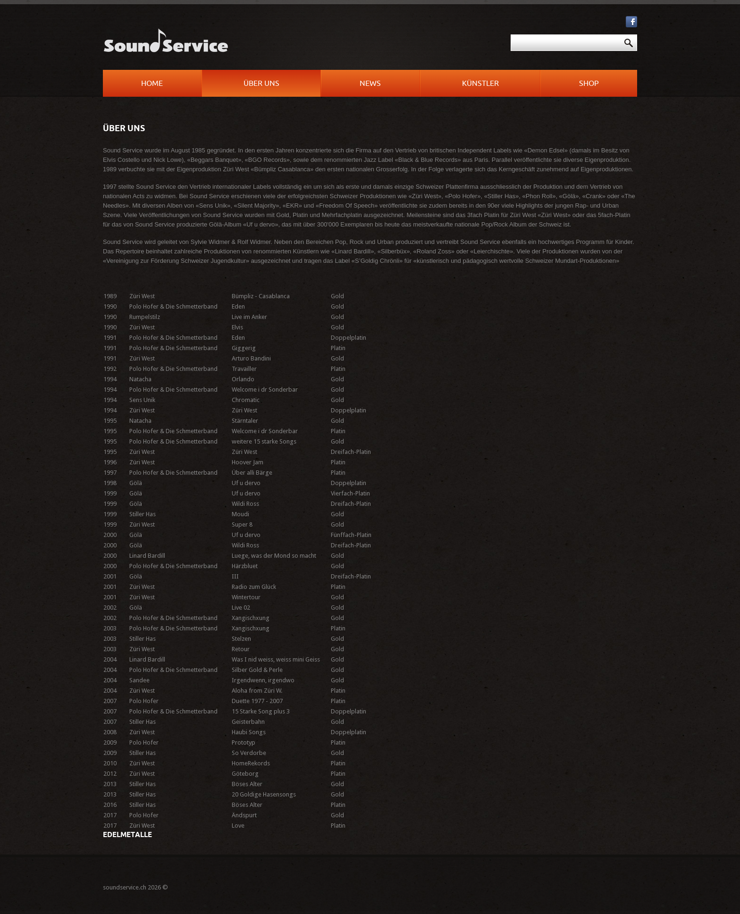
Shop (589, 83)
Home (152, 83)
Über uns (261, 83)
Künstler (480, 83)
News (370, 83)
